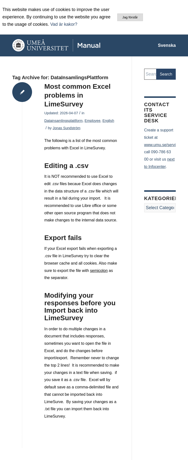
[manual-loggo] (67, 45)
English (108, 121)
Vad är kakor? (63, 24)
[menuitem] (164, 45)
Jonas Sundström (66, 128)
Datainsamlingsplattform (63, 121)
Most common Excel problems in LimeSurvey (77, 95)
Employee (92, 121)
